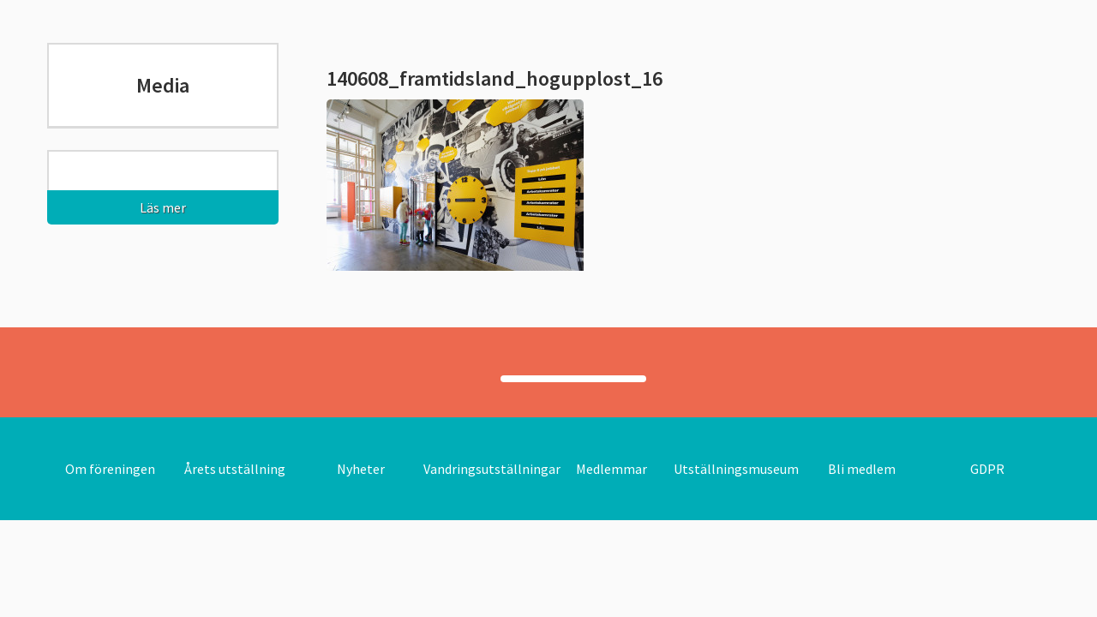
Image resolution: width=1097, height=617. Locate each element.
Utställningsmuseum (736, 468)
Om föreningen (110, 468)
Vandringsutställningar (491, 468)
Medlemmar (611, 468)
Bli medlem (862, 468)
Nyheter (361, 468)
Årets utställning (234, 468)
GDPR (987, 468)
